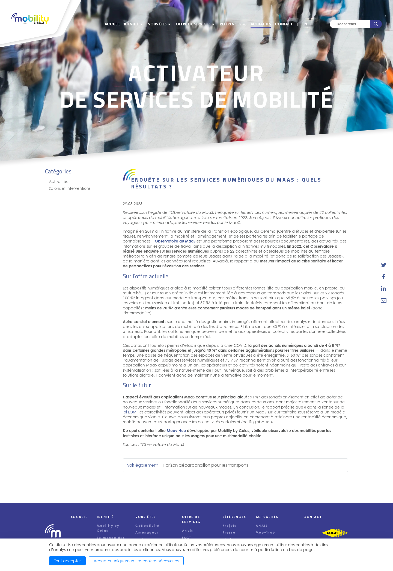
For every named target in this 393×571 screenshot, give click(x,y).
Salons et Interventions (69, 188)
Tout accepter (67, 560)
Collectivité (147, 526)
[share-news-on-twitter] (384, 265)
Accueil (112, 24)
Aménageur (147, 532)
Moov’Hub (176, 430)
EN (304, 24)
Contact (283, 24)
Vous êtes (157, 24)
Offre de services (193, 24)
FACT (186, 538)
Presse (229, 532)
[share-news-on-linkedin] (384, 289)
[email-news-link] (384, 300)
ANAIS (262, 526)
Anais (187, 530)
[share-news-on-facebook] (384, 277)
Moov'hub (265, 532)
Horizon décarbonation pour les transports (205, 465)
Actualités (261, 24)
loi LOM (129, 412)
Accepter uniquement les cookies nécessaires (136, 560)
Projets (230, 526)
